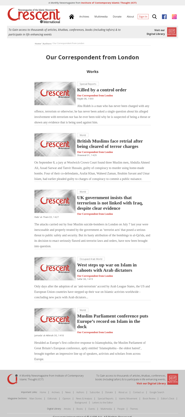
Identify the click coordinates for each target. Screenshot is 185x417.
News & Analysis (84, 398)
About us (122, 392)
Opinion (66, 398)
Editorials (52, 398)
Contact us (138, 392)
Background (81, 402)
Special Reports (105, 398)
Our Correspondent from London (95, 95)
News (68, 392)
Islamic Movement (128, 398)
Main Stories (36, 398)
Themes (134, 408)
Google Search (157, 392)
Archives (56, 392)
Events (92, 408)
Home (43, 392)
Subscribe (95, 392)
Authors (80, 392)
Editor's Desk (167, 398)
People (120, 408)
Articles (67, 408)
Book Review (149, 398)
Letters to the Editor (102, 402)
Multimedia (106, 408)
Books (80, 408)
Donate (109, 392)
